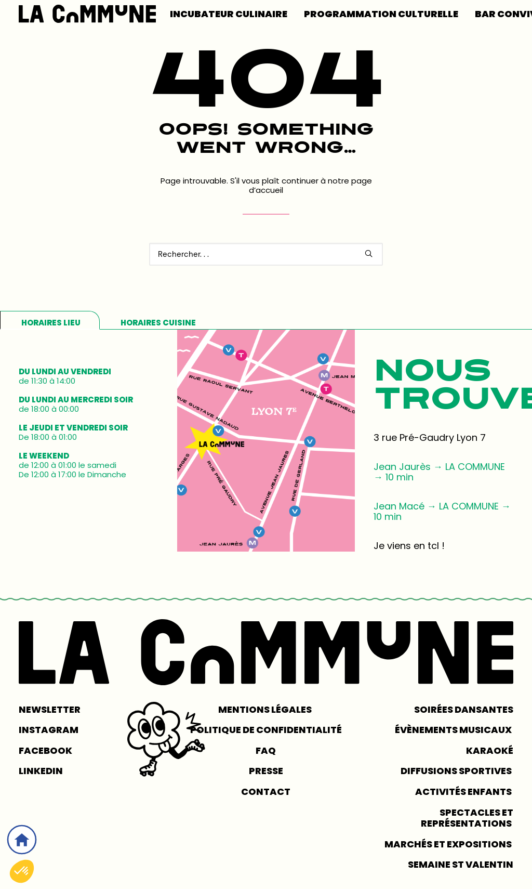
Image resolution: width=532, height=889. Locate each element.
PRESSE (266, 770)
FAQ (266, 750)
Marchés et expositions (448, 844)
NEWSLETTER (50, 709)
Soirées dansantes (463, 709)
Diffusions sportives (457, 770)
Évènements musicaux (454, 729)
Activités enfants (464, 791)
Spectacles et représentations (467, 818)
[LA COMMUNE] (87, 14)
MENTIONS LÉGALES (265, 709)
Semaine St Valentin (460, 864)
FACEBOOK (45, 750)
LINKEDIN (41, 770)
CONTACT (265, 791)
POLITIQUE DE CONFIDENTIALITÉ (266, 729)
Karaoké (489, 750)
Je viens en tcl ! (409, 545)
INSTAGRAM (48, 729)
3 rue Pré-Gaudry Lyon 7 (430, 437)
